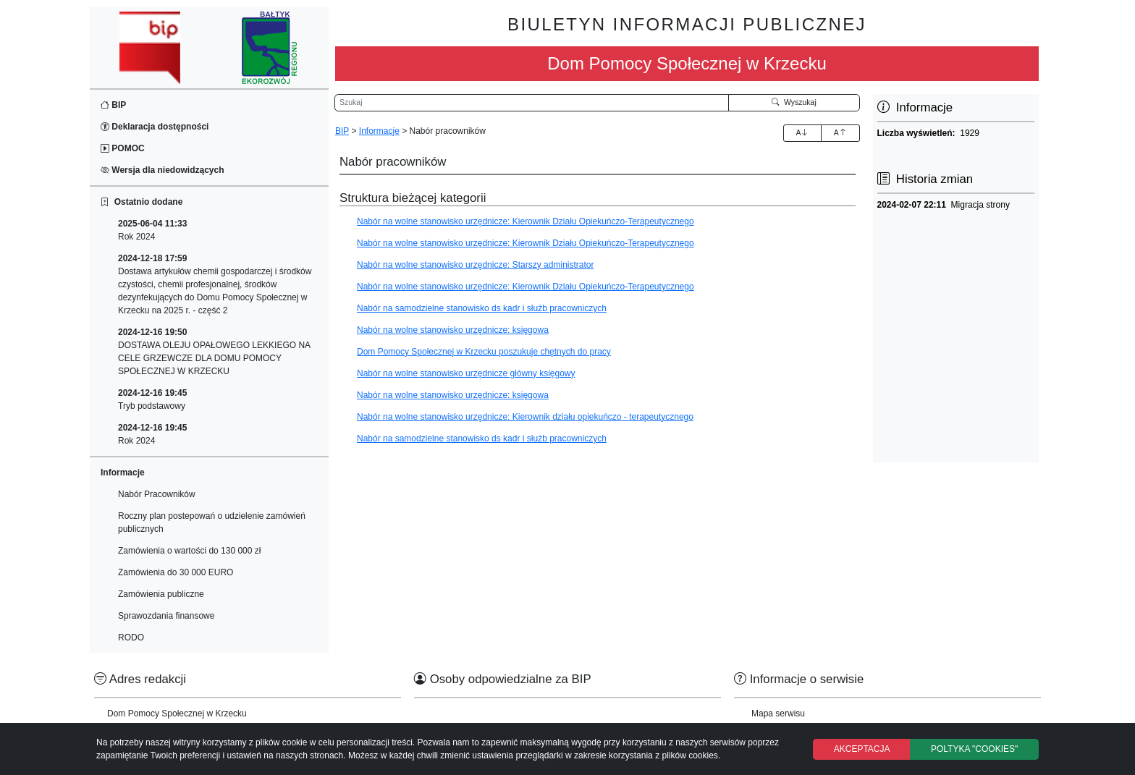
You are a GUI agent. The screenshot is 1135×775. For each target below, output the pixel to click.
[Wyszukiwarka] (531, 102)
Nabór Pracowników (156, 494)
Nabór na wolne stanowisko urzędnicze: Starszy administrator (475, 265)
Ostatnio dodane (141, 202)
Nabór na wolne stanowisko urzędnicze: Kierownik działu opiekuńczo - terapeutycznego (525, 417)
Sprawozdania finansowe (166, 616)
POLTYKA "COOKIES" (974, 749)
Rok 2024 (152, 230)
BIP (113, 105)
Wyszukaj (794, 102)
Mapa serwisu (778, 713)
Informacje (379, 131)
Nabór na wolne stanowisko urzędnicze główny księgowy (466, 373)
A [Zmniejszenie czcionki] (840, 132)
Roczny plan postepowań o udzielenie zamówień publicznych (211, 522)
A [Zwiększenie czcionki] (802, 132)
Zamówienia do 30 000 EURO (175, 572)
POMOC (123, 148)
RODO (131, 637)
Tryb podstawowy (152, 399)
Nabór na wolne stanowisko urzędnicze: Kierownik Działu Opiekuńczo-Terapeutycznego (525, 221)
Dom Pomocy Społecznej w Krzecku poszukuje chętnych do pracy (484, 352)
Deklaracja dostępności (154, 127)
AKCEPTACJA (862, 749)
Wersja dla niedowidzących (162, 170)
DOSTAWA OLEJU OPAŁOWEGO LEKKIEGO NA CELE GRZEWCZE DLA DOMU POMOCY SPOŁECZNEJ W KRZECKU (214, 351)
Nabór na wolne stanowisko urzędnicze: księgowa (453, 330)
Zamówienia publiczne (161, 594)
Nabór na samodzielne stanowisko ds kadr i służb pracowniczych (482, 308)
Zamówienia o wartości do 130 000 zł (189, 551)
